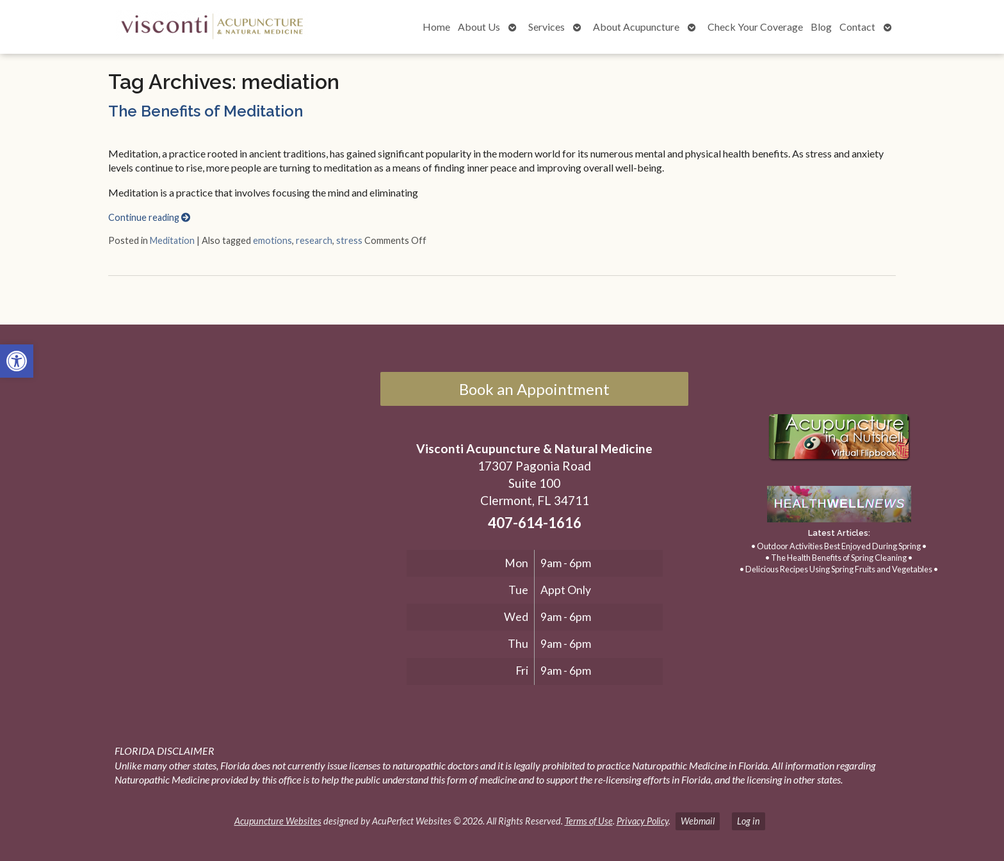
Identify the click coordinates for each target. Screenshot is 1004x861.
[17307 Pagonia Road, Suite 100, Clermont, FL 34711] (194, 503)
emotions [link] (272, 240)
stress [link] (349, 240)
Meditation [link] (172, 240)
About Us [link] (479, 26)
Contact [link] (857, 26)
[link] (16, 361)
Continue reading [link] (149, 217)
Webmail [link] (698, 821)
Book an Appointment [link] (534, 389)
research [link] (314, 240)
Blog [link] (821, 26)
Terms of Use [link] (589, 821)
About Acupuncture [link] (636, 26)
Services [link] (546, 26)
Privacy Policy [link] (642, 821)
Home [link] (436, 26)
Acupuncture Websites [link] (277, 821)
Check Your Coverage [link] (755, 26)
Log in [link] (748, 821)
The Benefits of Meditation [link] (205, 111)
